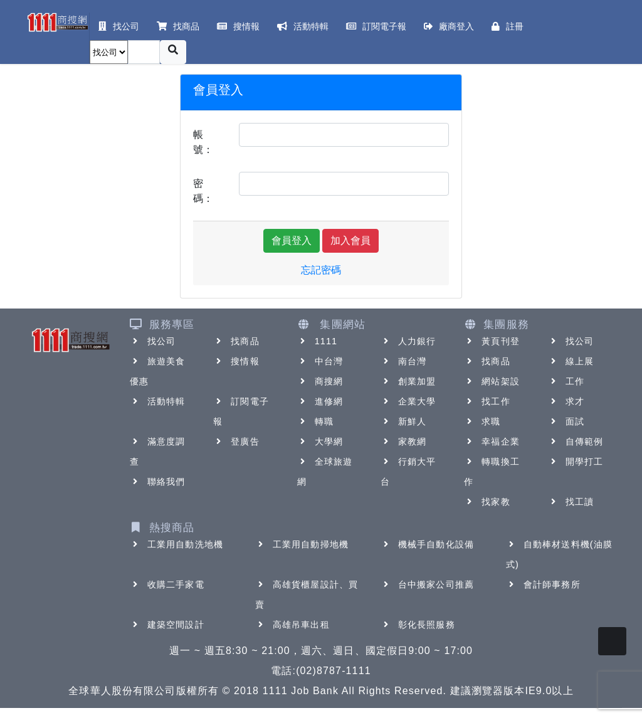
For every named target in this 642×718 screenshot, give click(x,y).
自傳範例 (575, 441)
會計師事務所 (543, 584)
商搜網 (320, 381)
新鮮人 (403, 421)
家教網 (403, 441)
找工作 (487, 401)
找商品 (236, 341)
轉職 (315, 421)
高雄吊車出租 (292, 625)
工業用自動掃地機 (302, 544)
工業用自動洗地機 (176, 544)
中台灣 (320, 361)
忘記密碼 (321, 270)
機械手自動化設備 (427, 544)
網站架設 (491, 381)
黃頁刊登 (491, 341)
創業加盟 (408, 381)
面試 (566, 421)
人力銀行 (408, 341)
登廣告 (236, 441)
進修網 (320, 401)
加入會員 (350, 240)
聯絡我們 (157, 482)
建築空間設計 (167, 625)
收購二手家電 (167, 584)
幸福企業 (491, 441)
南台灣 (403, 361)
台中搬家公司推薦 (427, 584)
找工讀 (571, 502)
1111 (317, 341)
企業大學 (408, 401)
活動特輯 (157, 401)
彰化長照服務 (418, 625)
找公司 (153, 341)
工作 (566, 381)
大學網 (320, 441)
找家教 (487, 502)
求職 (482, 421)
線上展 (571, 361)
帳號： (203, 142)
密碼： (203, 191)
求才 (566, 401)
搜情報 (236, 361)
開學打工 (575, 462)
